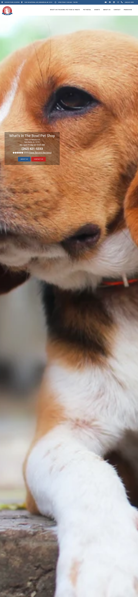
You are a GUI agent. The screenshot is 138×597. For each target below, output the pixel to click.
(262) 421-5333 (32, 148)
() (40, 152)
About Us (24, 159)
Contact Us (38, 159)
